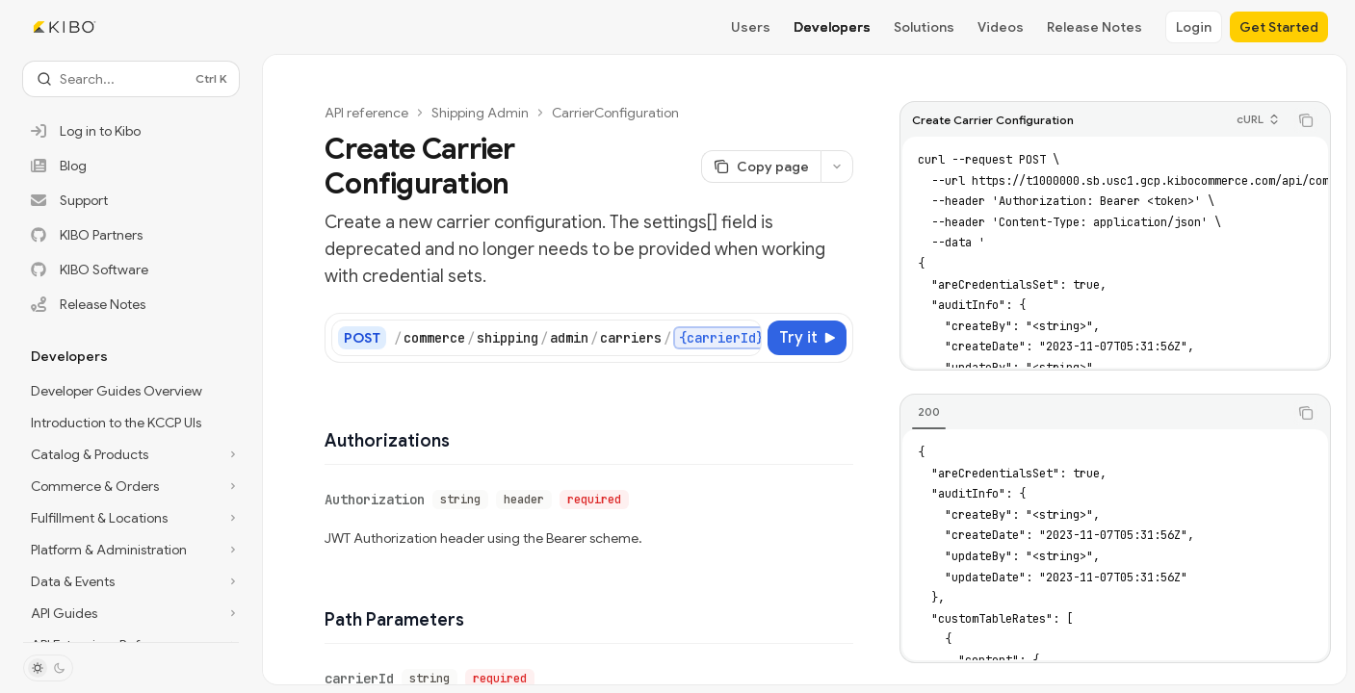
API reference (366, 112)
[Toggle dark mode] (48, 667)
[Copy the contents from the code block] (1305, 120)
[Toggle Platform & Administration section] (131, 549)
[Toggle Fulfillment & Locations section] (131, 517)
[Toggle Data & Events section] (131, 581)
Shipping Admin (480, 112)
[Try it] (807, 338)
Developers (832, 27)
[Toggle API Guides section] (131, 613)
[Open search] (131, 79)
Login (1194, 27)
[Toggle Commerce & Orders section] (131, 486)
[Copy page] (761, 166)
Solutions (924, 27)
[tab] (929, 412)
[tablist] (1094, 413)
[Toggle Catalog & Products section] (131, 454)
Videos (1000, 27)
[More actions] (837, 166)
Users (750, 27)
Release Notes (1094, 27)
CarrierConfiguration (615, 112)
